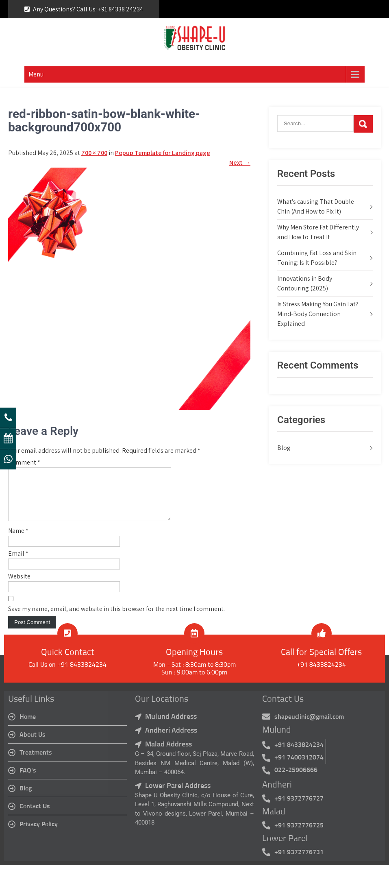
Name (18, 540)
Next (239, 162)
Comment (24, 462)
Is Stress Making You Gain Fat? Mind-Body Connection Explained (318, 314)
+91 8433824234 (321, 674)
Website (19, 586)
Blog (284, 447)
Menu (35, 74)
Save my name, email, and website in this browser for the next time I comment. (116, 618)
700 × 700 (94, 152)
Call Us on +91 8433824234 (67, 674)
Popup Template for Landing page (162, 152)
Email (18, 563)
